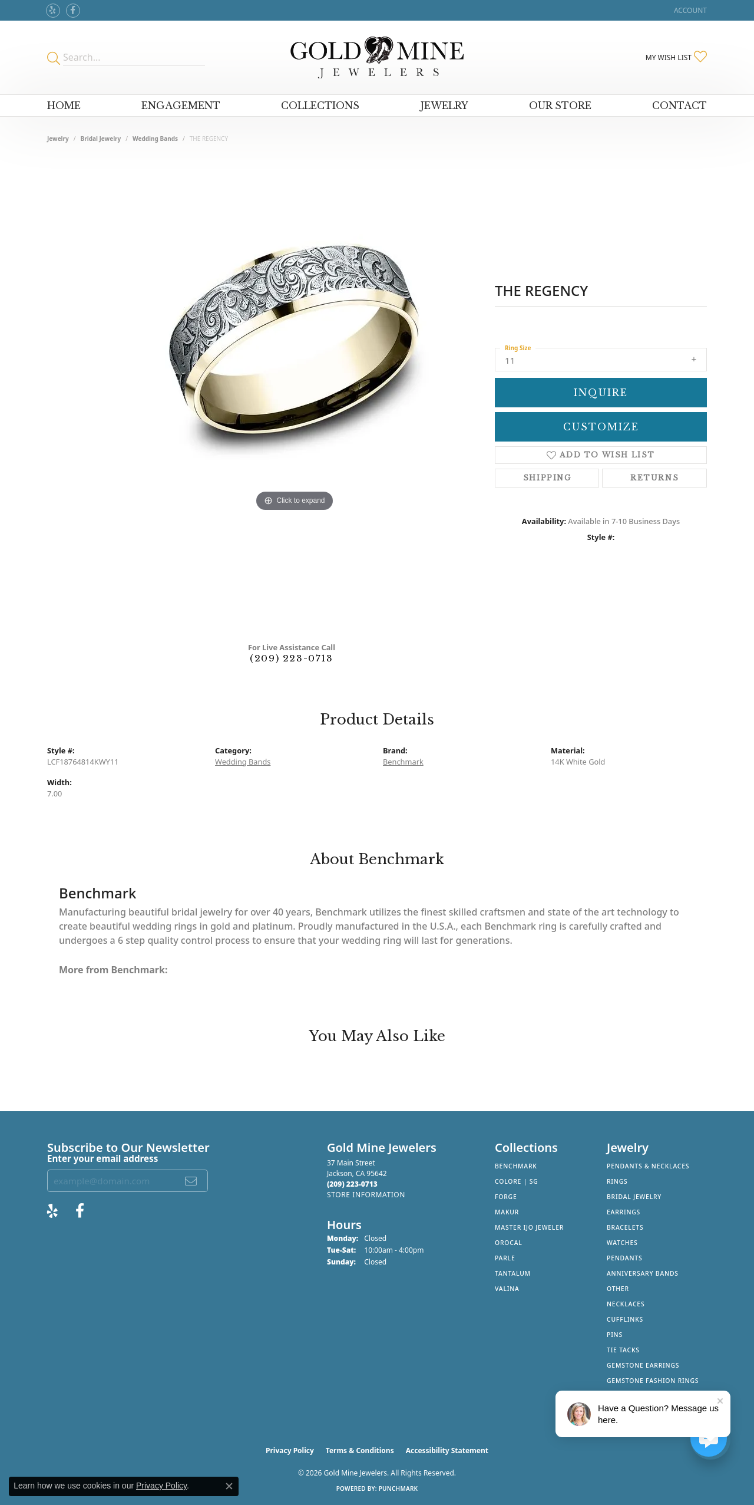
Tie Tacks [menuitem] (623, 1350)
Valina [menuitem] (507, 1289)
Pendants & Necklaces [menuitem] (648, 1166)
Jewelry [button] (444, 105)
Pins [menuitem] (615, 1335)
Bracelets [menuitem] (625, 1227)
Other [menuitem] (618, 1289)
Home (64, 105)
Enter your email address (102, 1158)
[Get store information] (366, 1195)
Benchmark (403, 761)
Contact (679, 105)
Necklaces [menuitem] (625, 1304)
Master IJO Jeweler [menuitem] (529, 1227)
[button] (689, 10)
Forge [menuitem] (506, 1197)
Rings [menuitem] (617, 1181)
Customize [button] (601, 427)
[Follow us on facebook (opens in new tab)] (73, 11)
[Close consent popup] (229, 1486)
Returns (654, 477)
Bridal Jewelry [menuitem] (634, 1197)
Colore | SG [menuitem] (516, 1181)
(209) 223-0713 (291, 658)
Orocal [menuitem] (508, 1243)
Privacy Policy (290, 1450)
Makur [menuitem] (507, 1212)
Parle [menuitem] (505, 1258)
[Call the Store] (352, 1184)
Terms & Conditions (360, 1450)
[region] (294, 397)
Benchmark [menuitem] (516, 1166)
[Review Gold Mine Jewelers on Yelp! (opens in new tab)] (53, 11)
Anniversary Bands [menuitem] (643, 1273)
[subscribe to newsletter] (191, 1180)
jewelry (58, 138)
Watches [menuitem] (622, 1243)
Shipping (547, 477)
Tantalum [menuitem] (513, 1273)
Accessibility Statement (447, 1450)
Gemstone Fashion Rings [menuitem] (653, 1380)
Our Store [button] (560, 105)
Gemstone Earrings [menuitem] (643, 1365)
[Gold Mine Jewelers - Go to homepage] (377, 57)
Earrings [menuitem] (623, 1212)
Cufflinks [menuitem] (625, 1319)
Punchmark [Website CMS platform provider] (398, 1488)
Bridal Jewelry (101, 138)
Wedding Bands (155, 138)
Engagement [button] (180, 105)
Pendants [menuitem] (624, 1258)
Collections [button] (320, 105)
